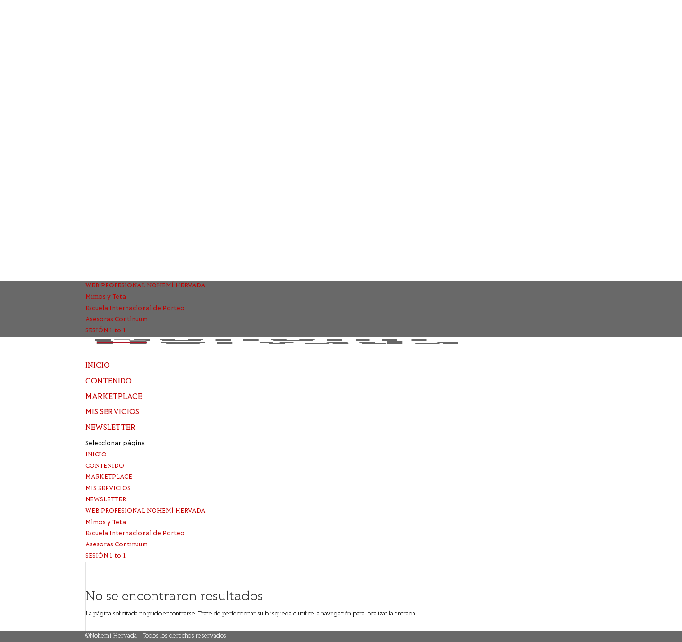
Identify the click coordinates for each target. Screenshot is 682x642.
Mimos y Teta (105, 297)
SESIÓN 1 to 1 (105, 331)
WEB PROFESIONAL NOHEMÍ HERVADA (145, 286)
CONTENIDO (108, 381)
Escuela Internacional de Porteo (135, 308)
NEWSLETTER (110, 428)
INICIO (97, 366)
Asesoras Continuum (116, 319)
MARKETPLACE (113, 397)
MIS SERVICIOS (112, 412)
